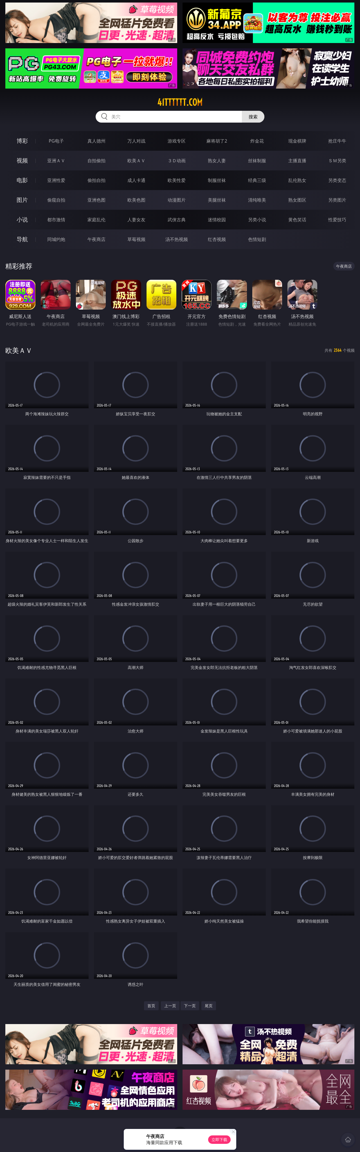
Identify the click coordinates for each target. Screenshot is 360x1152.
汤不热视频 (176, 239)
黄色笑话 (297, 220)
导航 (22, 239)
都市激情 (56, 220)
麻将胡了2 (216, 141)
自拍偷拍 (96, 160)
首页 (151, 1005)
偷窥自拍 (56, 200)
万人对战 (136, 141)
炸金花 (257, 141)
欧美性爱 (177, 180)
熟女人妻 (217, 160)
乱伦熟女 (297, 180)
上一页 (170, 1005)
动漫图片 (177, 200)
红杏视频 (217, 239)
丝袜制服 (257, 160)
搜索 (253, 117)
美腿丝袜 (217, 200)
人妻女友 (136, 220)
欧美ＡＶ (136, 160)
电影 (22, 180)
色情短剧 (257, 239)
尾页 (209, 1005)
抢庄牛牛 (337, 141)
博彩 (22, 141)
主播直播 (297, 160)
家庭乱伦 (96, 220)
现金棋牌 (297, 141)
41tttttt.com (179, 102)
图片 (22, 200)
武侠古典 (177, 220)
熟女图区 (297, 200)
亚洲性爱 (56, 180)
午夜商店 (96, 239)
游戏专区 (177, 141)
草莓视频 (136, 239)
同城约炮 (56, 239)
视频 (22, 160)
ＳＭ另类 (337, 160)
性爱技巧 (337, 220)
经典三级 (257, 180)
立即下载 (219, 1139)
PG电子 (56, 141)
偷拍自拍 (96, 180)
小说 (22, 219)
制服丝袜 (217, 180)
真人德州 (96, 141)
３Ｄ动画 (177, 160)
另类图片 (337, 200)
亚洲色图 (96, 200)
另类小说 (257, 220)
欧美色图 (136, 200)
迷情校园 (217, 220)
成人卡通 (136, 180)
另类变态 (337, 180)
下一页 (190, 1005)
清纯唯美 (257, 200)
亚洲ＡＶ (56, 160)
